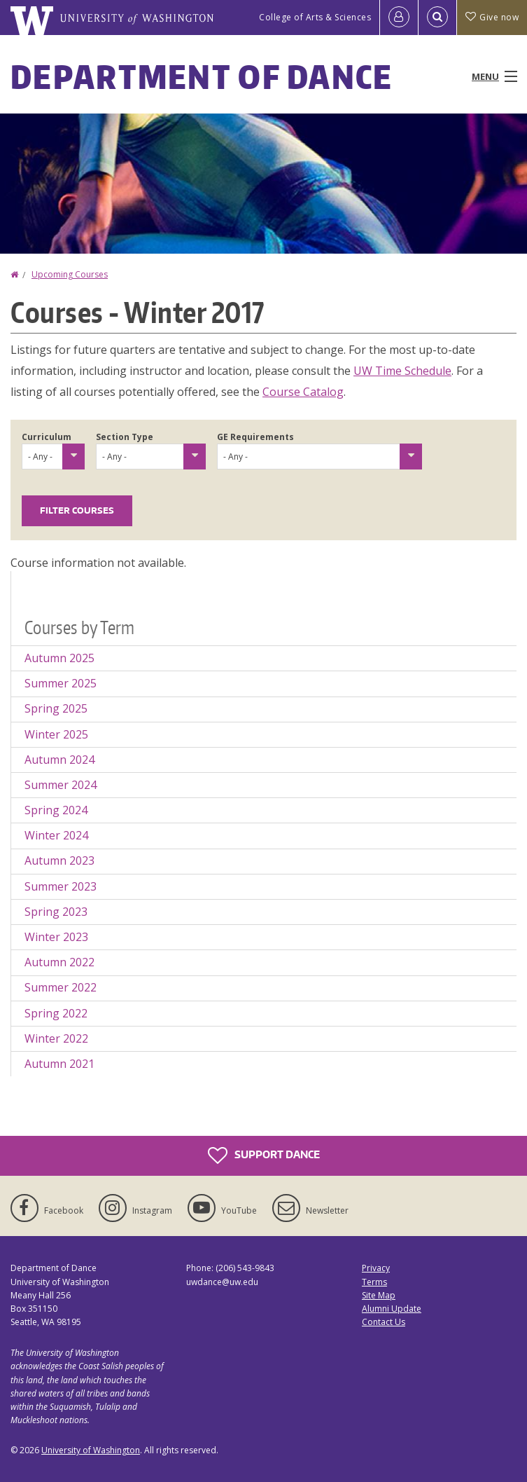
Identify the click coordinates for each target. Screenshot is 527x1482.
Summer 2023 (60, 886)
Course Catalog (303, 391)
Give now (492, 17)
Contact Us (383, 1322)
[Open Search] (437, 17)
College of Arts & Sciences (315, 17)
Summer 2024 (60, 785)
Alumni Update (391, 1309)
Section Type (124, 437)
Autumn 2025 (59, 658)
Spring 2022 (55, 1013)
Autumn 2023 (59, 860)
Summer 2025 (60, 683)
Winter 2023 (56, 937)
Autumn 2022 (59, 962)
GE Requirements (255, 437)
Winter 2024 (56, 835)
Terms (374, 1282)
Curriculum (46, 437)
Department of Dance (201, 76)
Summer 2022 (60, 987)
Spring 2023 (55, 911)
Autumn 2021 (59, 1063)
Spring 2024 (55, 810)
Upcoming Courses (69, 274)
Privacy (376, 1268)
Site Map (378, 1295)
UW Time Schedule (402, 370)
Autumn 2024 (59, 759)
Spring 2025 (55, 708)
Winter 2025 (56, 734)
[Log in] (399, 17)
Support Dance (264, 1155)
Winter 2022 (56, 1038)
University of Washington (90, 1450)
